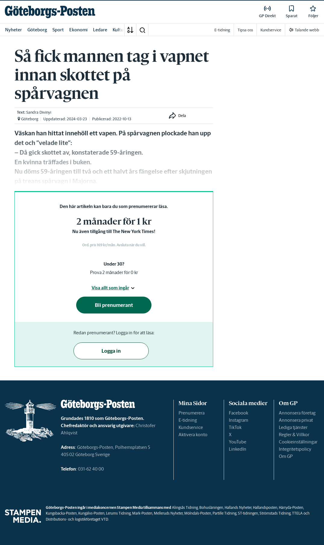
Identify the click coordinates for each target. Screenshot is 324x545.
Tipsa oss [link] (245, 30)
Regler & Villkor (294, 434)
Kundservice (191, 427)
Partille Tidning (224, 513)
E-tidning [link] (222, 30)
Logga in (111, 351)
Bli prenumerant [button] (114, 305)
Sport (58, 30)
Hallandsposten (265, 507)
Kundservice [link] (270, 30)
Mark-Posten (142, 513)
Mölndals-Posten (197, 513)
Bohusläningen (211, 507)
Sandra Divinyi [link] (38, 112)
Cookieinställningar (298, 442)
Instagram (238, 420)
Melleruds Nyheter (168, 513)
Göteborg (37, 30)
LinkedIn (237, 449)
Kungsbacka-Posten (61, 513)
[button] (142, 30)
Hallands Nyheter (238, 507)
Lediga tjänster (293, 427)
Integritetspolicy (295, 449)
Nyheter (13, 30)
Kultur (119, 30)
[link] (50, 12)
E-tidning (188, 420)
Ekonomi (78, 30)
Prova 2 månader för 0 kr (114, 272)
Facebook (238, 413)
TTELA (297, 513)
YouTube (237, 442)
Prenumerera (191, 413)
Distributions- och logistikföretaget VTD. (77, 519)
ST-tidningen (248, 513)
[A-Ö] (130, 30)
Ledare (100, 30)
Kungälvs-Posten (91, 513)
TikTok (235, 427)
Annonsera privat (296, 420)
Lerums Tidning (118, 513)
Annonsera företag (297, 413)
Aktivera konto (193, 434)
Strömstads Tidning (275, 513)
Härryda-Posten (291, 507)
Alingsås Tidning (185, 507)
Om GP (286, 456)
